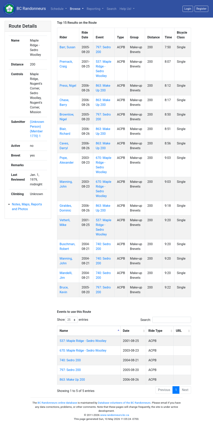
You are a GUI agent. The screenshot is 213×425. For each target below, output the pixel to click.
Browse (75, 9)
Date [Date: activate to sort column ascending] (126, 331)
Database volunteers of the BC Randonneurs (124, 402)
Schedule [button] (57, 9)
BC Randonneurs (24, 9)
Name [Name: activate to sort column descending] (64, 331)
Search (111, 9)
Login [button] (187, 8)
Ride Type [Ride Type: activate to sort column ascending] (155, 331)
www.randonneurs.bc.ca (114, 414)
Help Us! (126, 9)
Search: (165, 320)
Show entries (72, 320)
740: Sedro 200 (70, 360)
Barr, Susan (67, 47)
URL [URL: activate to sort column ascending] (179, 331)
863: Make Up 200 (72, 379)
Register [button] (201, 8)
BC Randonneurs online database (57, 402)
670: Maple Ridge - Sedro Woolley (83, 350)
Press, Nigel (68, 85)
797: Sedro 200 (70, 370)
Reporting (94, 9)
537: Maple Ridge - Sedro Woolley (83, 341)
